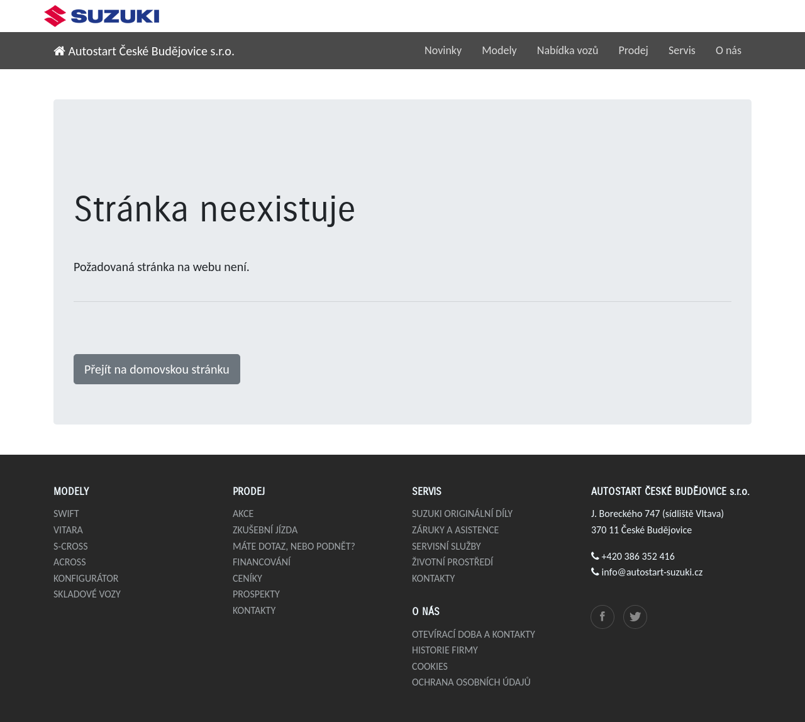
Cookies (430, 666)
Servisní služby (446, 546)
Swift (66, 513)
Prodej (633, 50)
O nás (728, 50)
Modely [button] (499, 50)
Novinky (443, 50)
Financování (262, 562)
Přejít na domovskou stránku (157, 369)
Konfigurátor (86, 578)
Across (69, 562)
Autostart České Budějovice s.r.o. (144, 50)
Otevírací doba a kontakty (473, 634)
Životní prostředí (452, 562)
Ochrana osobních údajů (471, 682)
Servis (682, 50)
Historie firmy (445, 650)
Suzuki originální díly (462, 513)
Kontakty (254, 610)
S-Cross (70, 546)
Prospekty (256, 594)
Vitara (68, 530)
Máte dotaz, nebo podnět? (294, 546)
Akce (243, 513)
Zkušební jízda (265, 530)
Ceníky (247, 578)
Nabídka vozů (568, 50)
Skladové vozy (87, 594)
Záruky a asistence (455, 530)
